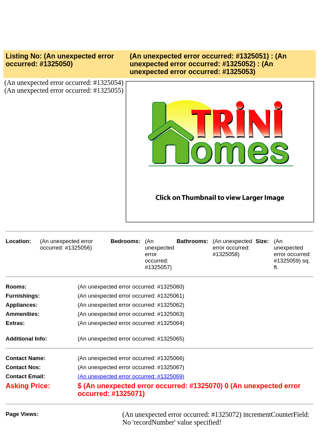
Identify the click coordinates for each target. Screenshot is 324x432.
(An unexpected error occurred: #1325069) (131, 376)
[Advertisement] (161, 22)
